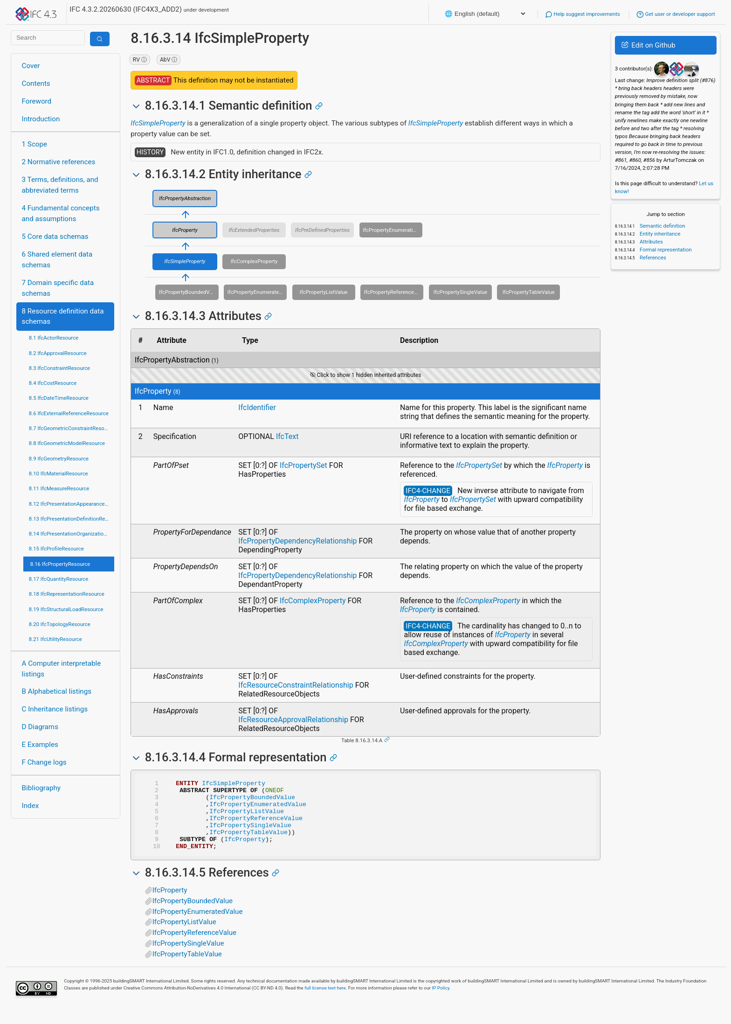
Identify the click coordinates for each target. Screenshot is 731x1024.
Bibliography (41, 788)
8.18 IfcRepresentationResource (66, 594)
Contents (36, 83)
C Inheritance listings (55, 709)
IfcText (287, 436)
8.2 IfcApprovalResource (58, 353)
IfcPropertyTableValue (529, 292)
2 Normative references (59, 162)
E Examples (40, 744)
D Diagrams (40, 727)
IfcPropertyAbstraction (185, 198)
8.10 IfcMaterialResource (58, 473)
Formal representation (665, 249)
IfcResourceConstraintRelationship (295, 685)
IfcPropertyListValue (324, 292)
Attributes (650, 241)
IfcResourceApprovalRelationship (293, 719)
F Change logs (44, 762)
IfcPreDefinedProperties (322, 230)
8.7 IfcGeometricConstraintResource (71, 428)
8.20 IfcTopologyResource (59, 624)
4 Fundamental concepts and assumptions (61, 213)
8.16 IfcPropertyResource (60, 564)
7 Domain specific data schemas (58, 288)
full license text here (325, 1001)
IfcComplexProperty (254, 261)
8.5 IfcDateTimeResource (59, 398)
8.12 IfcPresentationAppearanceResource (71, 504)
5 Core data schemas (55, 236)
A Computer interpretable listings (61, 668)
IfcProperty (184, 230)
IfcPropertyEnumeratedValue (257, 292)
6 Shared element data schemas (57, 259)
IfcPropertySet (303, 465)
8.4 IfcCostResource (53, 383)
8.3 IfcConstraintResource (59, 368)
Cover (31, 66)
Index (30, 805)
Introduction (41, 119)
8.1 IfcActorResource (53, 337)
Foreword (37, 101)
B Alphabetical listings (57, 691)
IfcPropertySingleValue (460, 292)
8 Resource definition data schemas (63, 316)
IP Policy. (441, 1001)
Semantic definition (661, 226)
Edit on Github (648, 45)
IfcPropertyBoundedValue (189, 292)
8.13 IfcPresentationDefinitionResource (71, 518)
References (652, 257)
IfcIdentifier (257, 407)
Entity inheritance (659, 233)
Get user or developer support (675, 14)
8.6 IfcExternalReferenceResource (69, 413)
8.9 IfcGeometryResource (59, 458)
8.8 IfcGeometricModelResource (67, 443)
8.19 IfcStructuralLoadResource (66, 609)
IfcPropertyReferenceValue (394, 292)
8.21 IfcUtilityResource (55, 639)
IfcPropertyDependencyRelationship (297, 540)
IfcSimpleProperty (158, 123)
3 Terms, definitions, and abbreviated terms (60, 185)
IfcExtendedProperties (254, 230)
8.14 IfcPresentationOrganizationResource (71, 533)
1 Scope (35, 144)
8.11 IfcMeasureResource (59, 488)
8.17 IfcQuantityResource (59, 579)
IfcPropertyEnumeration (391, 230)
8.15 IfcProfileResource (56, 548)
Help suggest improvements (582, 14)
